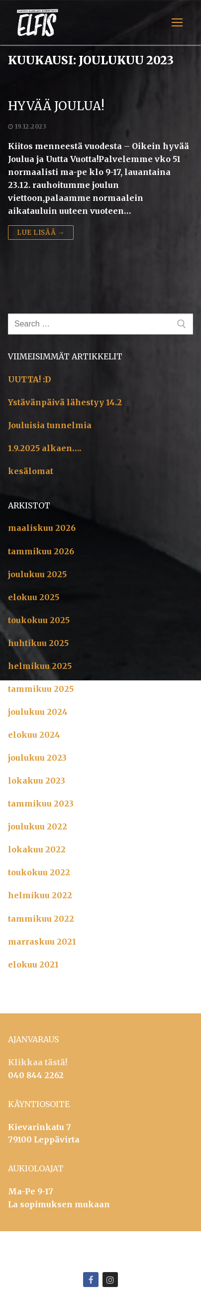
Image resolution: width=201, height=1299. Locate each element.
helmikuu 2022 (40, 895)
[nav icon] (177, 22)
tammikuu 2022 (41, 919)
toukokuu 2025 (39, 620)
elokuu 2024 (34, 735)
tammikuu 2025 (41, 689)
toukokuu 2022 (39, 872)
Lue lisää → (41, 232)
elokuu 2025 (33, 597)
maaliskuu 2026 (42, 528)
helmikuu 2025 (40, 666)
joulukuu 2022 (37, 826)
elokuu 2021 (33, 965)
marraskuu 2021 (42, 942)
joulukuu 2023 (37, 758)
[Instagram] (110, 1280)
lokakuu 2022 (37, 849)
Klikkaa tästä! (37, 1062)
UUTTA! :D (29, 379)
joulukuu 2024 (38, 712)
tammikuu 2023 (41, 804)
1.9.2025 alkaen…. (44, 448)
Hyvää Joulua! (56, 106)
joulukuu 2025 (37, 574)
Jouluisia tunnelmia (50, 425)
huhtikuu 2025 (38, 643)
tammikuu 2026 (41, 551)
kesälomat (30, 471)
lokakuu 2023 (36, 781)
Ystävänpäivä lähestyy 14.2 (65, 402)
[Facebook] (91, 1280)
